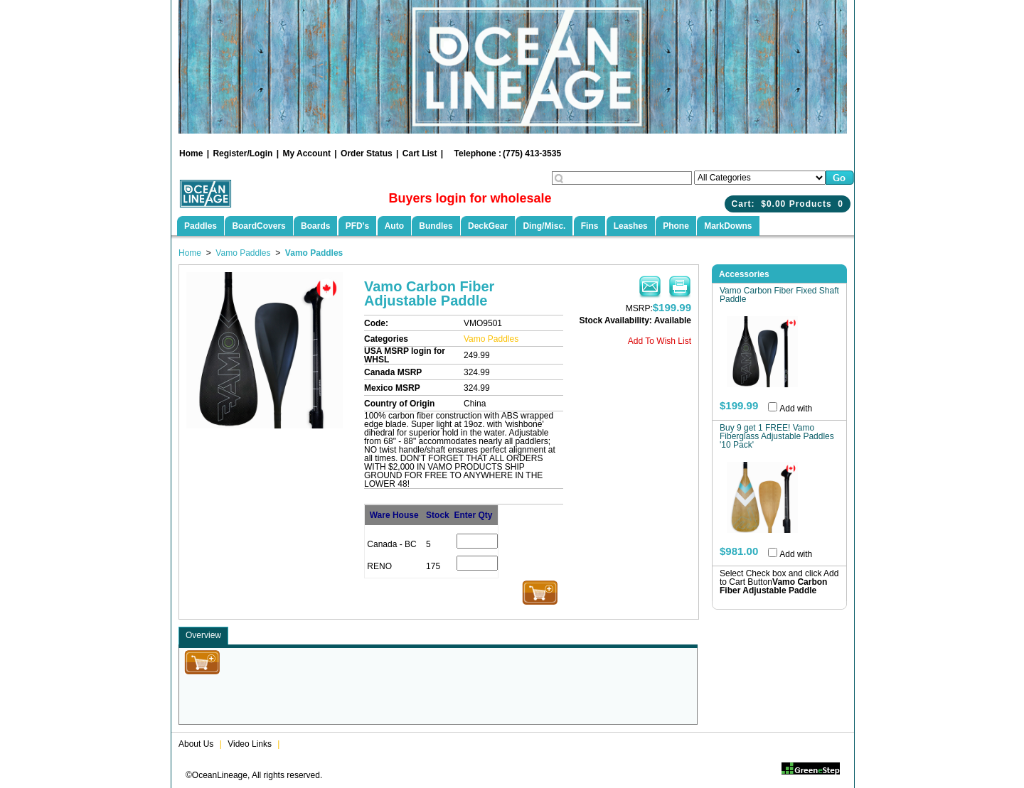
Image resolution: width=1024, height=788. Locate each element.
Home (191, 153)
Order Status (367, 153)
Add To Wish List (659, 341)
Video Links (250, 744)
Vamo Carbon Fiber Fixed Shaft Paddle (779, 295)
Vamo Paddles (242, 253)
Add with (795, 409)
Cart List (419, 153)
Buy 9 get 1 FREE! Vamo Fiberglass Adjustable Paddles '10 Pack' (777, 436)
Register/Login (242, 153)
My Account (306, 153)
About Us (195, 744)
